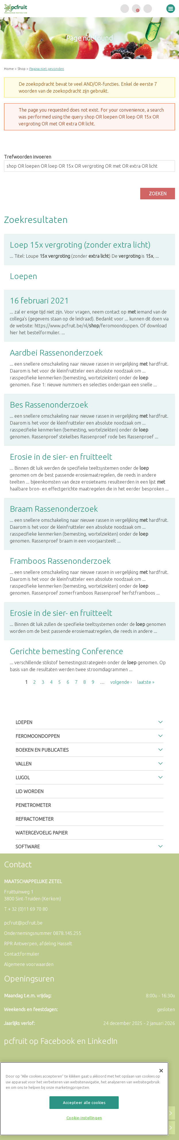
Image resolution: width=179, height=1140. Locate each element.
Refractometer (34, 819)
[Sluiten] (161, 1070)
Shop (22, 68)
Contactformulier (21, 953)
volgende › (121, 682)
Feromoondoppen (37, 736)
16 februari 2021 (39, 300)
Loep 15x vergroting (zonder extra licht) (80, 244)
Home (9, 68)
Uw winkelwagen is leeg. (136, 8)
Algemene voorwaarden (28, 964)
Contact (18, 864)
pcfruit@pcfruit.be (23, 922)
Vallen (23, 763)
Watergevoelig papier (42, 832)
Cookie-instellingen (84, 1118)
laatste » (145, 682)
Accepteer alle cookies (84, 1103)
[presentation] (47, 186)
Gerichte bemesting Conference (66, 651)
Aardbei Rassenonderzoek (56, 352)
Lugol (23, 777)
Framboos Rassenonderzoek (60, 560)
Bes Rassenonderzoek (49, 404)
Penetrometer (33, 805)
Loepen (23, 276)
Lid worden (29, 791)
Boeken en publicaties (42, 750)
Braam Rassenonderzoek (54, 508)
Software (28, 846)
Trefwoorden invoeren (27, 156)
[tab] (89, 722)
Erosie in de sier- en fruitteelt (61, 456)
